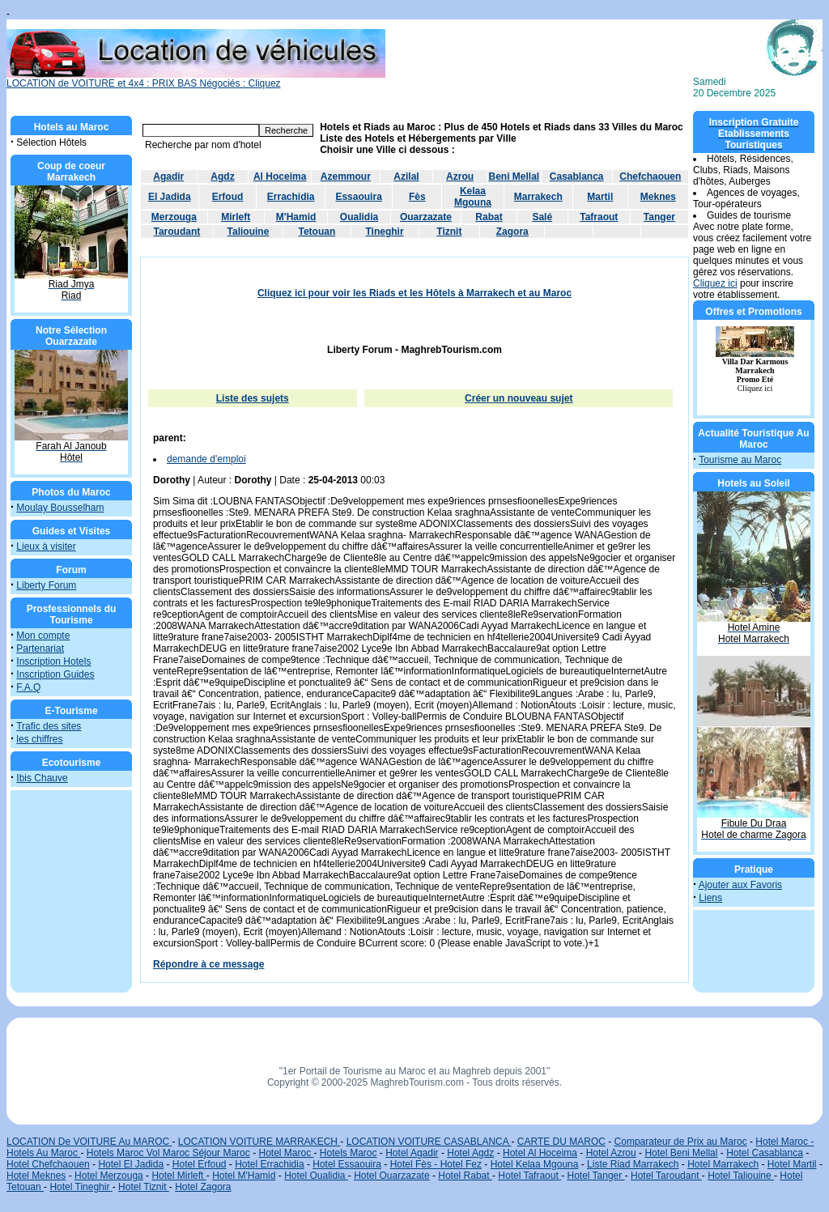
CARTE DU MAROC (561, 1141)
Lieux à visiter (45, 546)
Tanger (659, 217)
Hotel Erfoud (199, 1164)
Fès (417, 196)
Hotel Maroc (285, 1153)
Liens (710, 898)
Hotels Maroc (348, 1153)
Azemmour (346, 176)
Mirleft (235, 217)
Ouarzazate (426, 217)
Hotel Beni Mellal (680, 1153)
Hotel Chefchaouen (48, 1164)
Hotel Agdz (470, 1153)
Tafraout (599, 217)
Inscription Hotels (53, 661)
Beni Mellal (514, 176)
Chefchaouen (650, 176)
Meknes (658, 196)
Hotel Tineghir (80, 1187)
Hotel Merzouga (108, 1175)
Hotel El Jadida (131, 1164)
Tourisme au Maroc (740, 460)
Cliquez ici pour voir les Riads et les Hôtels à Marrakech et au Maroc (414, 293)
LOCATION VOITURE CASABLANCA (429, 1141)
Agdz (222, 176)
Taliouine (248, 231)
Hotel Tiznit (143, 1187)
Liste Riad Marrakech (632, 1164)
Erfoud (228, 196)
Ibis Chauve (41, 778)
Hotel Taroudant (666, 1175)
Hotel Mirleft (178, 1175)
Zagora (512, 231)
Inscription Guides (55, 674)
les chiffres (39, 739)
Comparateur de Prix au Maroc (680, 1141)
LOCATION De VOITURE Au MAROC (89, 1141)
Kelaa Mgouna (472, 196)
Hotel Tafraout (529, 1175)
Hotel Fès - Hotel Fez (436, 1164)
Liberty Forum (46, 585)
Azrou (460, 176)
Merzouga (174, 217)
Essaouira (358, 196)
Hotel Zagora (203, 1187)
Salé (542, 217)
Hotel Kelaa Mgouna (535, 1164)
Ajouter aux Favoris (740, 885)
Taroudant (176, 231)
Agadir (168, 176)
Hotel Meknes (36, 1175)
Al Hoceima (279, 176)
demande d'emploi (206, 459)
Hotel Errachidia (269, 1164)
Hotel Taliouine (741, 1175)
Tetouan (316, 231)
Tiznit (448, 231)
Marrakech (538, 196)
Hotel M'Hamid (243, 1175)
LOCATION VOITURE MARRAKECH (259, 1141)
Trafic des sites (48, 726)
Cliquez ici (715, 283)
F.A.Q (28, 687)
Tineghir (384, 231)
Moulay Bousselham (60, 507)
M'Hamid (296, 217)
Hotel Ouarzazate (391, 1175)
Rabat (488, 217)
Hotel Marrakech (723, 1164)
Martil (600, 196)
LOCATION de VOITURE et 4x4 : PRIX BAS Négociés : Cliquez (195, 79)
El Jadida (169, 196)
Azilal (406, 176)
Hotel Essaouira (346, 1164)
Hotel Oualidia (316, 1175)
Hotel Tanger (595, 1175)
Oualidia (359, 217)
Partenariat (40, 648)
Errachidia (291, 196)
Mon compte (43, 635)
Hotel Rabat (465, 1175)
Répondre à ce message (208, 964)
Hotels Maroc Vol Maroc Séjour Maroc (168, 1153)
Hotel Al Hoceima (540, 1153)
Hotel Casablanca (764, 1153)
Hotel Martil (792, 1164)
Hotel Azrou (611, 1153)
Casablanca (577, 176)
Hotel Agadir (411, 1153)
